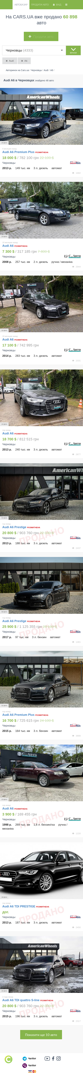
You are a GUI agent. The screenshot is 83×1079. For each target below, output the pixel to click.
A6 (24, 60)
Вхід (56, 4)
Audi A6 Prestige (14, 527)
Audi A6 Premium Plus (18, 152)
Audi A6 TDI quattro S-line (21, 1000)
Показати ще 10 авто (41, 1035)
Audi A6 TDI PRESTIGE (18, 906)
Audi (9, 60)
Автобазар (20, 4)
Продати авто (40, 4)
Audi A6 (8, 245)
